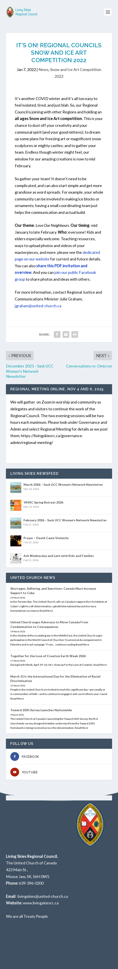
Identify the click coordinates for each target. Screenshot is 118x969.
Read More (46, 610)
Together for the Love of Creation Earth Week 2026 (48, 656)
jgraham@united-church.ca (38, 305)
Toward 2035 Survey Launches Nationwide (41, 710)
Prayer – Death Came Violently (46, 538)
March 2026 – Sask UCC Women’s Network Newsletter (63, 484)
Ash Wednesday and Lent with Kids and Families (59, 556)
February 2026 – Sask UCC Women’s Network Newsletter (65, 520)
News (43, 69)
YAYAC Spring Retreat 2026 (43, 502)
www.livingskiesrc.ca (41, 902)
